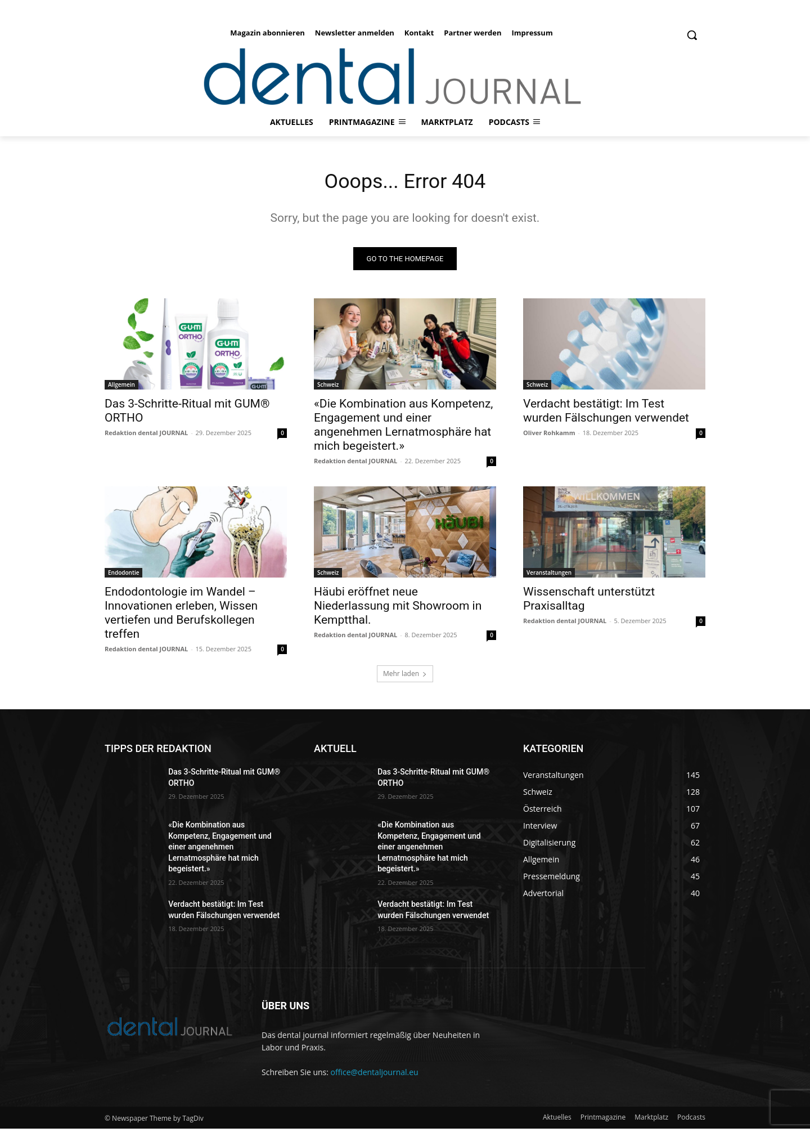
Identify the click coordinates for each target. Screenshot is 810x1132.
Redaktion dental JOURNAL (146, 436)
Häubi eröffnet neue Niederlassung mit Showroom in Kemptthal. (398, 609)
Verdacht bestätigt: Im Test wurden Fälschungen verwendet (606, 414)
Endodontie (123, 576)
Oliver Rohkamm (549, 436)
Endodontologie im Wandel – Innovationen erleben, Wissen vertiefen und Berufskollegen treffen (181, 616)
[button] (691, 34)
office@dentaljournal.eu (374, 1075)
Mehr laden (405, 677)
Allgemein (121, 388)
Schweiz (328, 388)
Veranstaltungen (549, 576)
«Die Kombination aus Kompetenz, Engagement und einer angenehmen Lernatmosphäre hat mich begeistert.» (403, 428)
